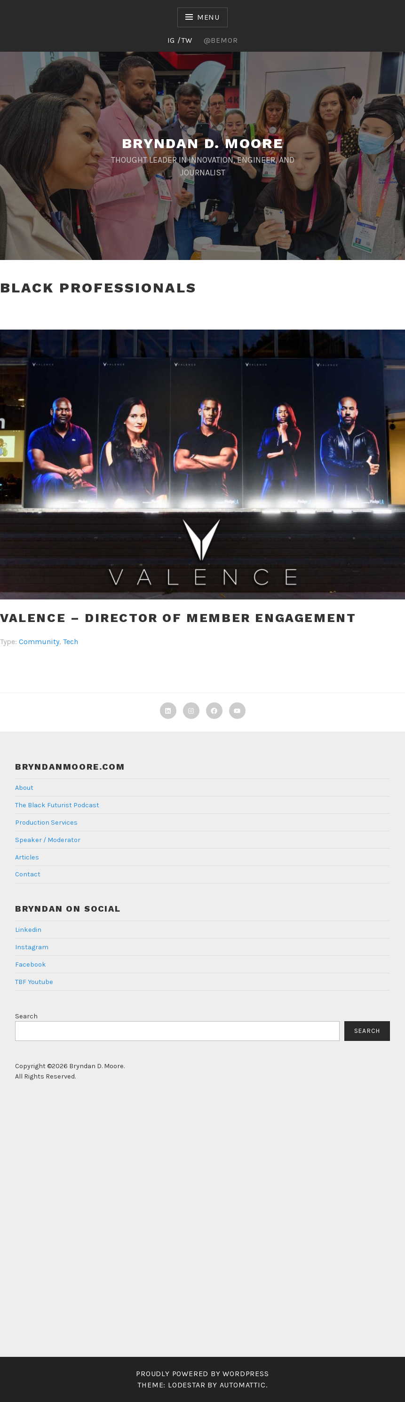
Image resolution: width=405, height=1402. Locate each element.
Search (26, 1016)
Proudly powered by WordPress (202, 1373)
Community (39, 641)
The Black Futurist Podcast (57, 805)
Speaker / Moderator (47, 840)
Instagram (31, 947)
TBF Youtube (34, 982)
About (24, 788)
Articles (27, 857)
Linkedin (28, 930)
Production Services (46, 823)
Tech (70, 641)
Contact (27, 874)
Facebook (30, 965)
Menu (208, 17)
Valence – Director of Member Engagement (178, 618)
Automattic (243, 1384)
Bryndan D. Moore (202, 143)
